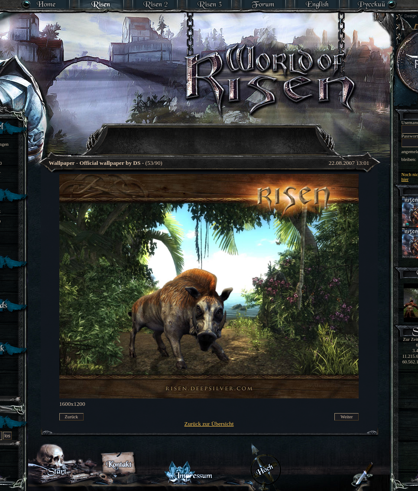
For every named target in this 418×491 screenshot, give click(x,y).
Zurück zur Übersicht (209, 423)
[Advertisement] (209, 175)
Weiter (346, 416)
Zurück (71, 416)
